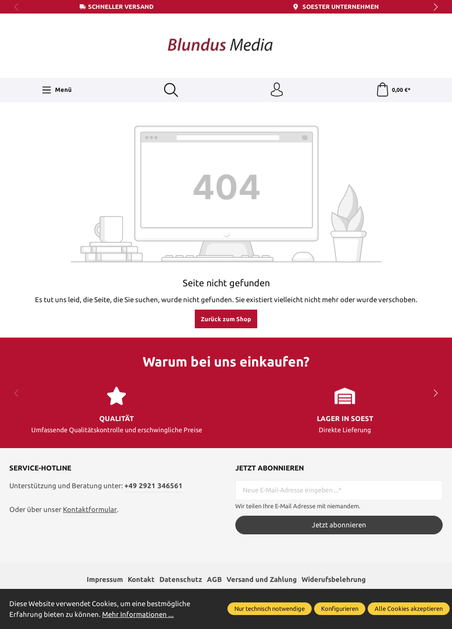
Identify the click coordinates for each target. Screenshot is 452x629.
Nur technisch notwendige (269, 608)
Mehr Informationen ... (138, 614)
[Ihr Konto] (277, 90)
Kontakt (141, 579)
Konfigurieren (339, 608)
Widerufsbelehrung (333, 579)
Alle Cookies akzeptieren (409, 608)
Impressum (105, 579)
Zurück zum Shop (226, 319)
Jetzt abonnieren (339, 525)
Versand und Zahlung (261, 579)
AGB (214, 579)
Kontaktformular (90, 509)
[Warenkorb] (393, 90)
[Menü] (56, 90)
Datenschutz (180, 579)
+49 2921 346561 (153, 486)
